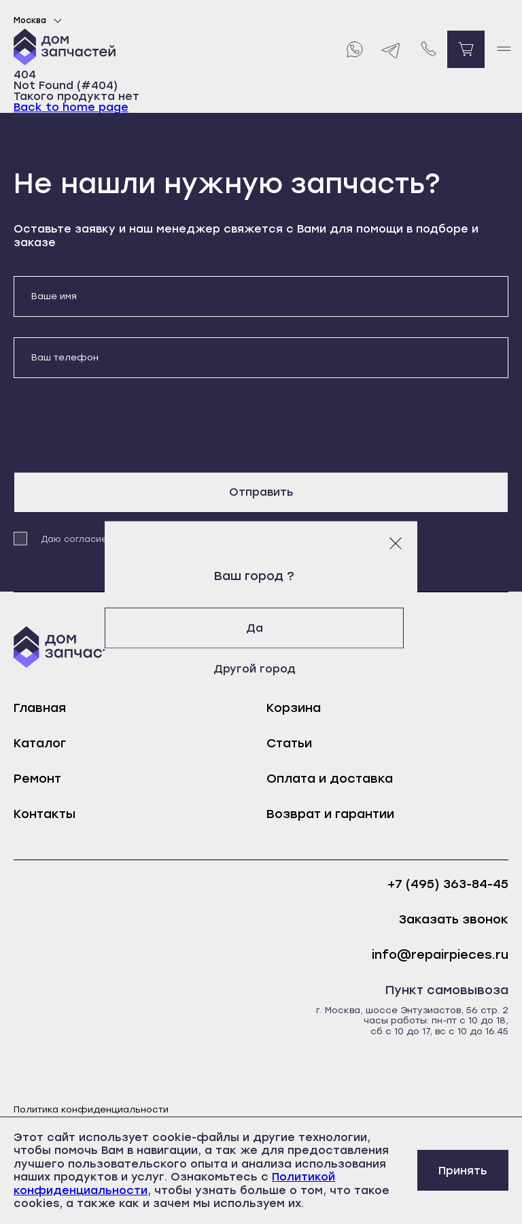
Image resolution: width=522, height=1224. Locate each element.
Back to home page (71, 107)
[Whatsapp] (353, 49)
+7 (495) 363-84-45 (447, 884)
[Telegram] (391, 49)
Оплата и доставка (329, 778)
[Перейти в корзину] (466, 49)
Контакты (44, 813)
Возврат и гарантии (330, 813)
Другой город (261, 668)
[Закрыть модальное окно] (395, 543)
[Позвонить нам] (428, 49)
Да (261, 628)
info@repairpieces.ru (440, 955)
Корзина (293, 707)
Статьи (289, 743)
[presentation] (117, 425)
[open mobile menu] (503, 49)
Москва (40, 20)
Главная (40, 707)
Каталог (40, 743)
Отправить (261, 492)
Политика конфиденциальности (91, 1109)
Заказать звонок (453, 920)
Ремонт (37, 778)
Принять (462, 1170)
